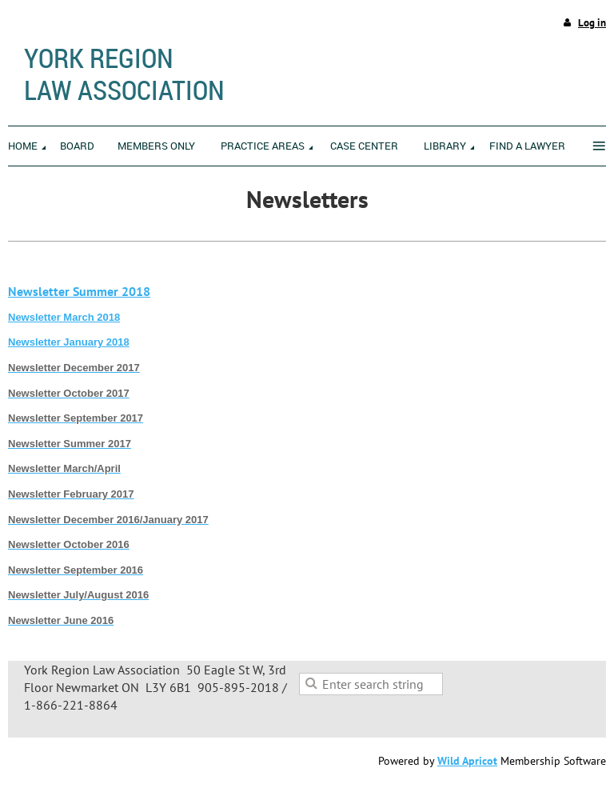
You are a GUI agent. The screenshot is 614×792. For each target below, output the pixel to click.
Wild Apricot (467, 761)
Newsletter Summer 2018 (79, 291)
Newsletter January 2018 (69, 342)
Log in (592, 23)
